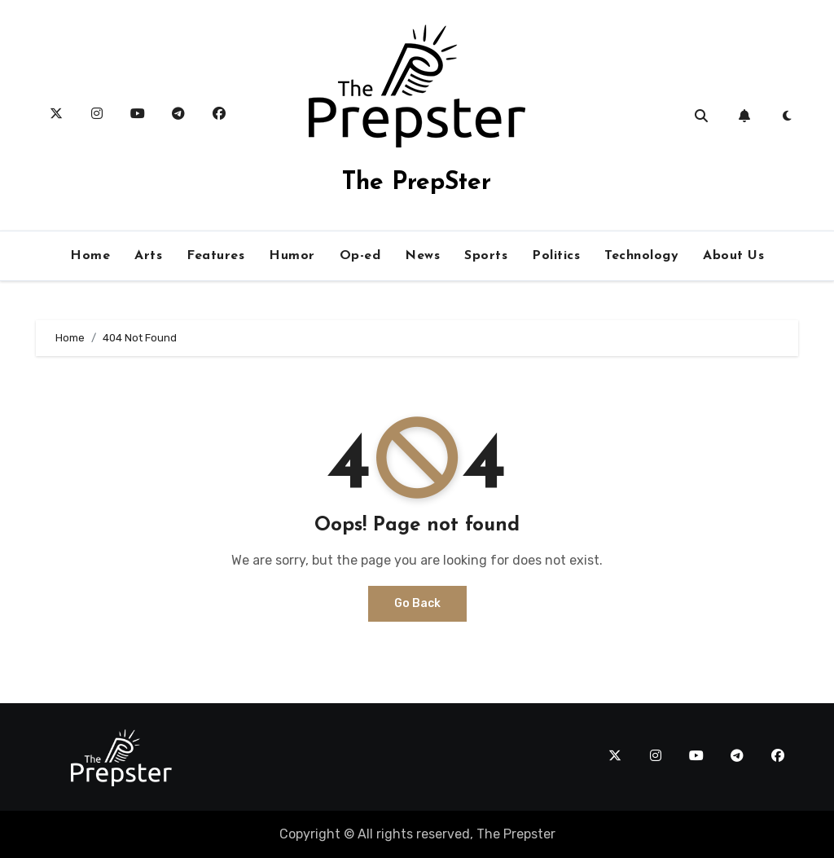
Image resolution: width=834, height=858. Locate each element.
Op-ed (360, 255)
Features (215, 255)
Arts (148, 255)
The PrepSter (416, 183)
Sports (485, 255)
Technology (641, 255)
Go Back (417, 603)
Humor (292, 255)
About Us (733, 255)
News (422, 255)
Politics (556, 255)
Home (90, 255)
